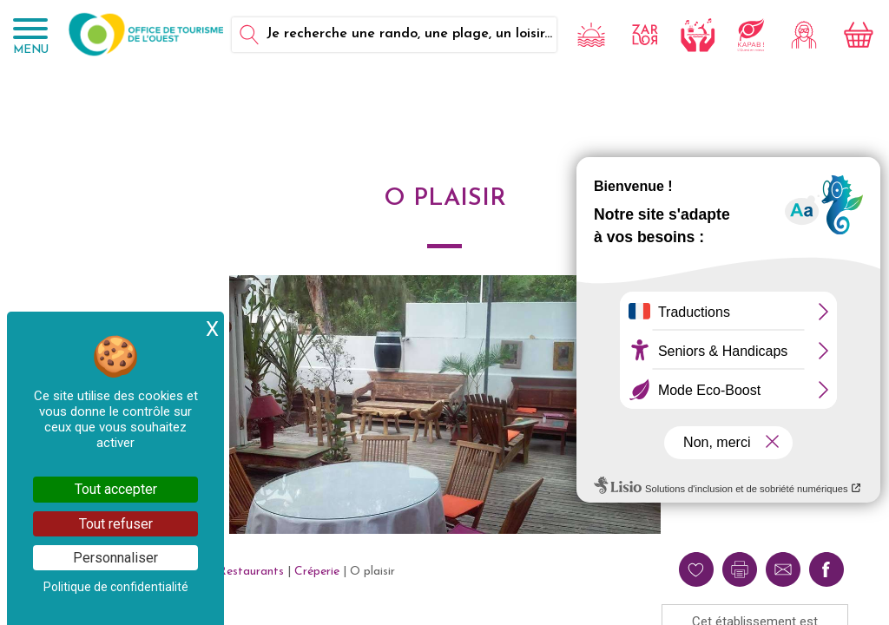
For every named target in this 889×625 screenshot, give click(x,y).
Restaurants (251, 571)
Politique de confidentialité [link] (115, 587)
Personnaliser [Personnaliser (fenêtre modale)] (115, 557)
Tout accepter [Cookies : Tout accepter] (116, 489)
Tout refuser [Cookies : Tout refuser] (116, 524)
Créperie (316, 571)
